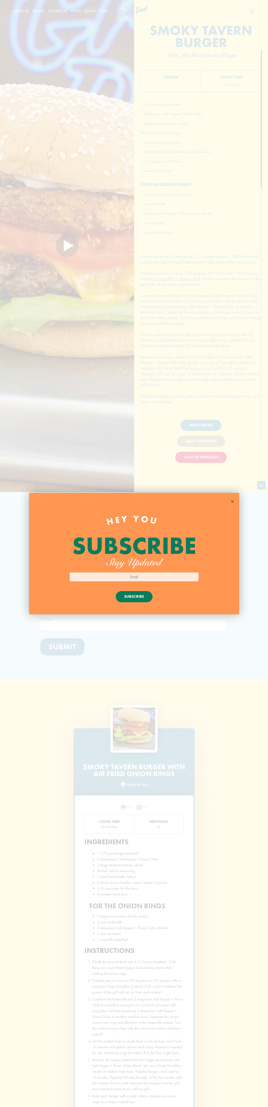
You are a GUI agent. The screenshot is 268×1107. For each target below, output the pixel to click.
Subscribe (134, 596)
